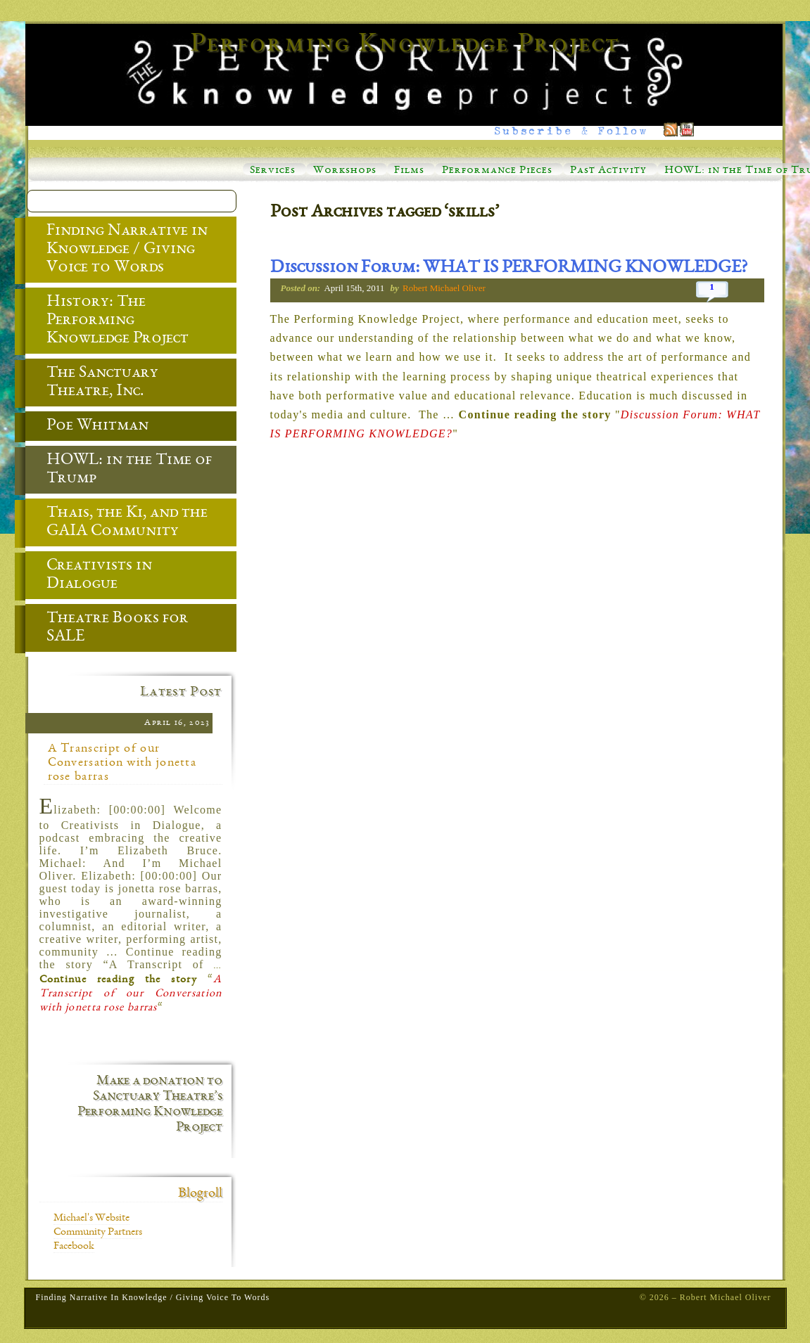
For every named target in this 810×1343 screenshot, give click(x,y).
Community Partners (97, 1232)
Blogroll (200, 1194)
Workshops (344, 170)
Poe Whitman (86, 427)
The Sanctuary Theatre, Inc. (91, 383)
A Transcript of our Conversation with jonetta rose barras (122, 763)
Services (273, 170)
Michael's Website (91, 1218)
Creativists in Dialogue (88, 576)
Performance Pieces (497, 170)
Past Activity (608, 170)
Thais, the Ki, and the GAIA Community (116, 523)
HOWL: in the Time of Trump (118, 470)
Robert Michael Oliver (444, 288)
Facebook (73, 1246)
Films (409, 170)
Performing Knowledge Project (405, 45)
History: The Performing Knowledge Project (107, 321)
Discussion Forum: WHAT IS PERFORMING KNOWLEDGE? (508, 268)
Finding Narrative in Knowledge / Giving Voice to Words (116, 250)
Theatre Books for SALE (107, 628)
